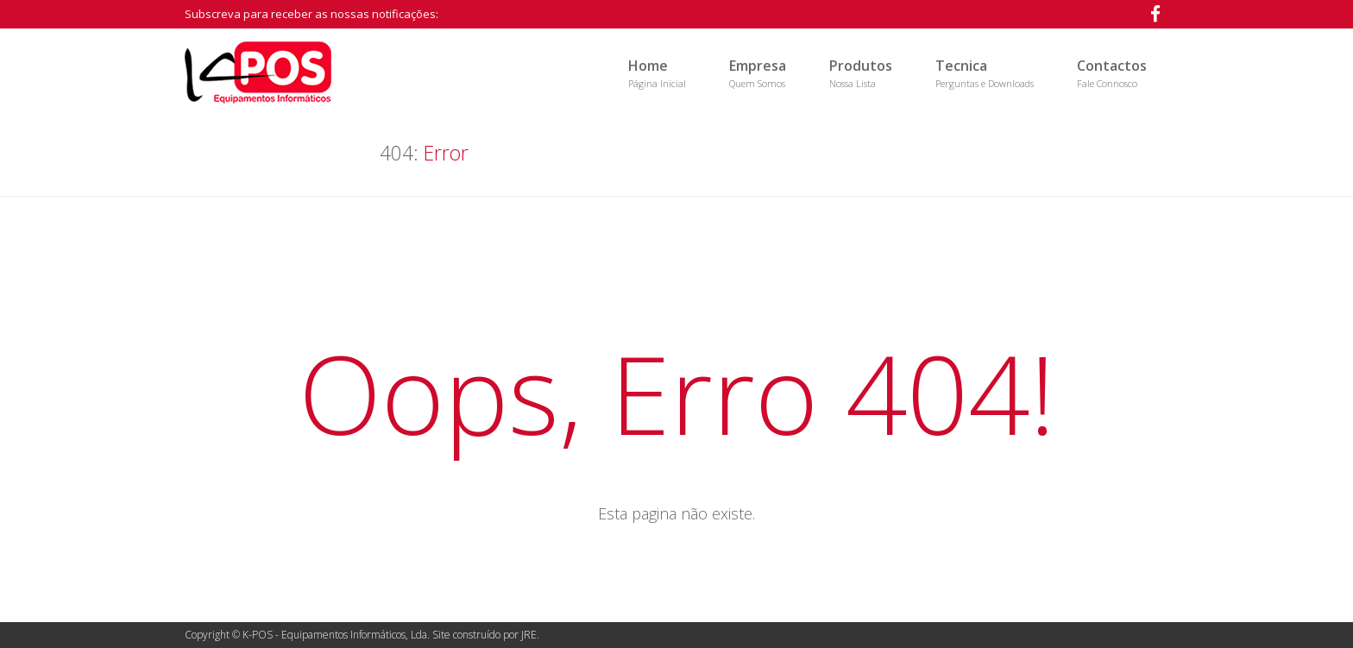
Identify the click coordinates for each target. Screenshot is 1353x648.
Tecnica (984, 73)
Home (657, 73)
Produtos (860, 73)
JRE (529, 634)
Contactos (1112, 73)
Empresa (757, 73)
